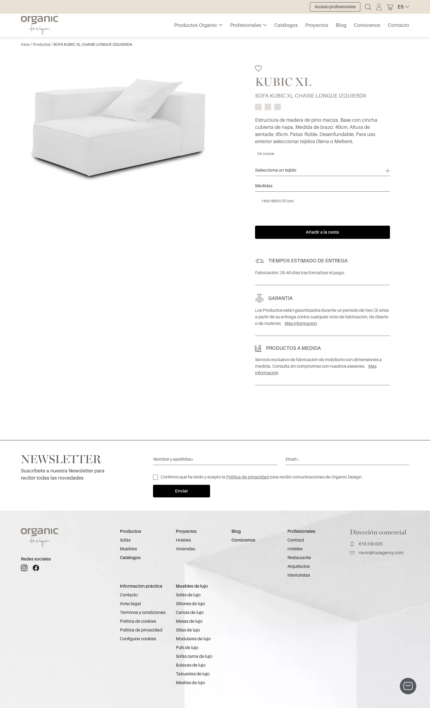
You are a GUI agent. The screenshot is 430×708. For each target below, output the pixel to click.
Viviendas (185, 548)
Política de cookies (138, 621)
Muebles (128, 548)
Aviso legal (130, 603)
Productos (42, 44)
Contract (295, 540)
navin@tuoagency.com (377, 552)
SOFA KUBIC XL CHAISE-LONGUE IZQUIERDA (92, 44)
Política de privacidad (247, 477)
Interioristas (298, 575)
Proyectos (316, 25)
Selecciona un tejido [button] (275, 170)
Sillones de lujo (190, 603)
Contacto (398, 25)
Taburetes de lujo (193, 674)
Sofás (125, 540)
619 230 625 (366, 544)
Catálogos (286, 25)
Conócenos (367, 25)
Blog (341, 25)
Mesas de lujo (189, 621)
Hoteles (183, 540)
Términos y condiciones (142, 612)
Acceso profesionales (335, 6)
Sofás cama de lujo (194, 656)
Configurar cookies (138, 638)
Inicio (26, 44)
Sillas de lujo (188, 630)
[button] (403, 7)
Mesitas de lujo (190, 682)
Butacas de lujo (190, 665)
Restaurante (299, 557)
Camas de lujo (189, 612)
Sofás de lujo (188, 595)
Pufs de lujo (187, 647)
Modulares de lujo (193, 638)
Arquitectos (298, 566)
